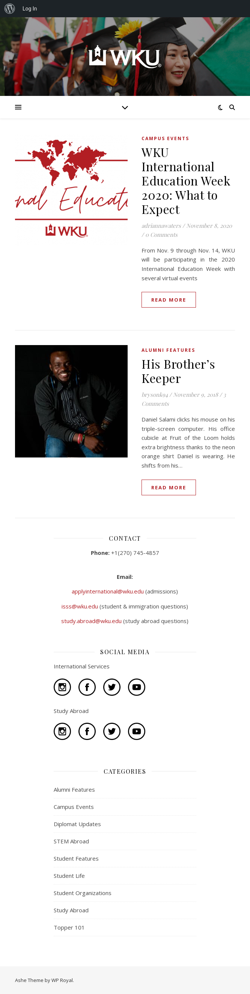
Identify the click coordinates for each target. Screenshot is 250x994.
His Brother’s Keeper (178, 371)
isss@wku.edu (80, 606)
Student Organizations (82, 893)
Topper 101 (69, 927)
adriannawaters (161, 225)
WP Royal (62, 980)
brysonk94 (155, 394)
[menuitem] (10, 8)
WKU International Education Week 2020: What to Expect (186, 180)
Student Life (69, 875)
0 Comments (161, 234)
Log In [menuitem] (30, 9)
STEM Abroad (71, 841)
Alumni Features (168, 350)
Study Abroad (71, 910)
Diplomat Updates (77, 824)
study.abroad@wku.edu (92, 621)
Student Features (76, 858)
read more (168, 299)
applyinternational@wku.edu (108, 591)
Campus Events (165, 138)
